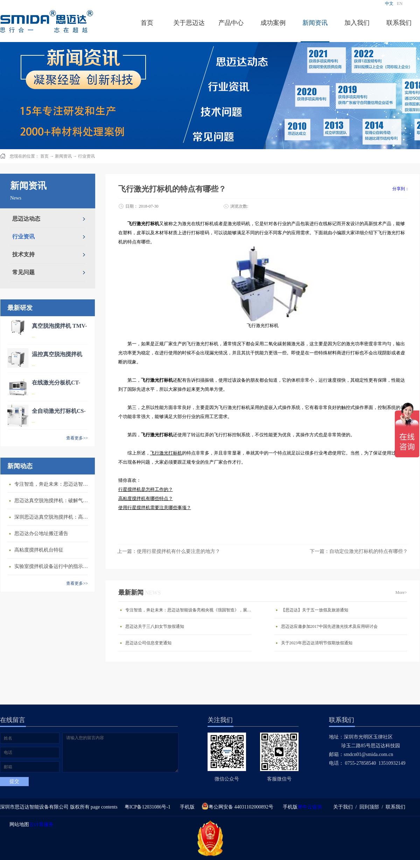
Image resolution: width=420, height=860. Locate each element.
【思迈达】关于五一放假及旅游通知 (314, 610)
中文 (389, 3)
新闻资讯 (63, 156)
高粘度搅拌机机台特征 (38, 550)
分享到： (400, 188)
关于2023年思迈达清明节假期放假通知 (316, 642)
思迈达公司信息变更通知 (148, 642)
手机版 (186, 807)
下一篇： (359, 551)
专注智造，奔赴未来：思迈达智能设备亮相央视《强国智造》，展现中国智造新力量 (52, 484)
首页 (147, 22)
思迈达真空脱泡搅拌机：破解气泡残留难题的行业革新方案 (52, 500)
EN (399, 3)
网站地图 (18, 824)
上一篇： (168, 551)
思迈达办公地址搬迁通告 (41, 533)
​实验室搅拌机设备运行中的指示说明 (52, 566)
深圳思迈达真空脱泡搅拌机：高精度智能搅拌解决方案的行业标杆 (52, 517)
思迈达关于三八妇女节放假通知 (154, 626)
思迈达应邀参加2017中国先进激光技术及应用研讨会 (329, 626)
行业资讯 (86, 156)
